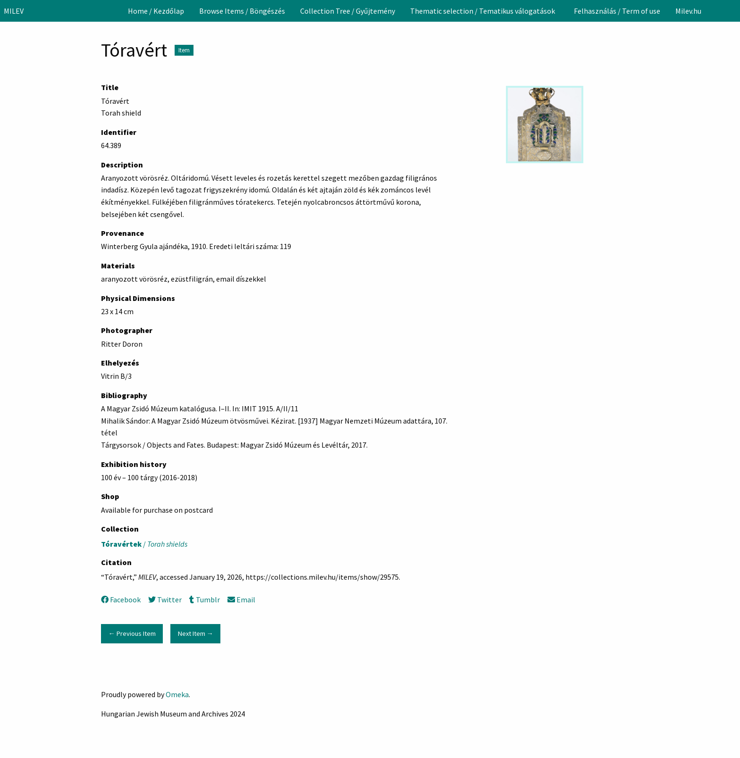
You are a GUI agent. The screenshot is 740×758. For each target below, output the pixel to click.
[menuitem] (156, 11)
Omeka (177, 694)
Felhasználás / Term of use (617, 11)
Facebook (121, 599)
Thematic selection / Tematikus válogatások (482, 11)
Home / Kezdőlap (156, 11)
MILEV (14, 11)
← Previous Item (131, 633)
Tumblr (204, 599)
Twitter (165, 599)
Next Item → (195, 633)
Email (241, 599)
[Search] (732, 11)
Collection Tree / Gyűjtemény (347, 11)
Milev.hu (688, 11)
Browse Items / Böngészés (242, 11)
